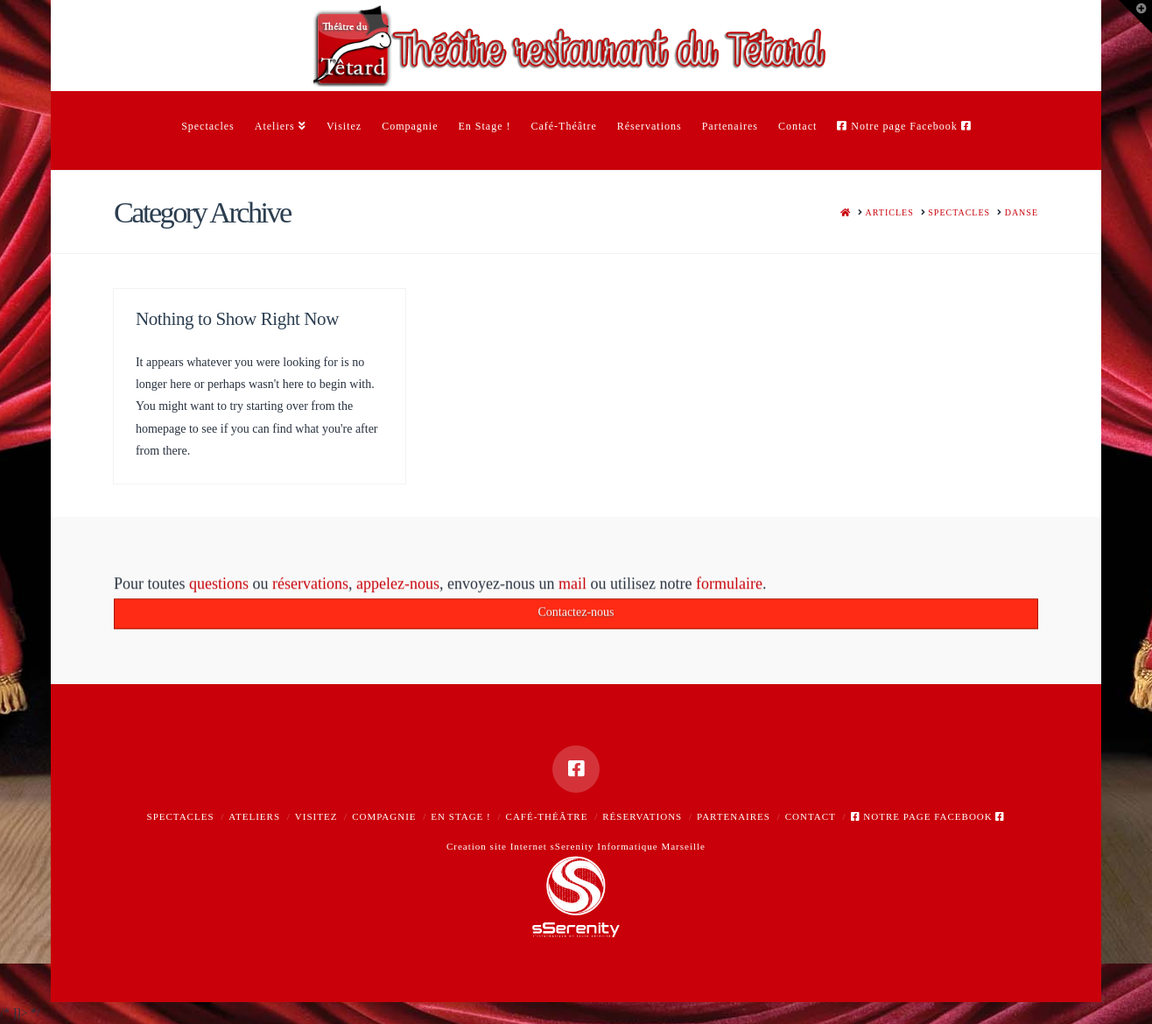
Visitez (316, 816)
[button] (1135, 16)
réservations (310, 588)
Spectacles (180, 816)
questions (219, 588)
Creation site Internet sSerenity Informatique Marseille (576, 846)
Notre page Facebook (928, 816)
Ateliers (254, 816)
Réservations (642, 816)
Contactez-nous (575, 616)
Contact (810, 816)
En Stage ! (460, 816)
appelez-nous (397, 588)
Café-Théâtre (547, 816)
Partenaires (733, 816)
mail (572, 588)
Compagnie (384, 816)
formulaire (729, 588)
